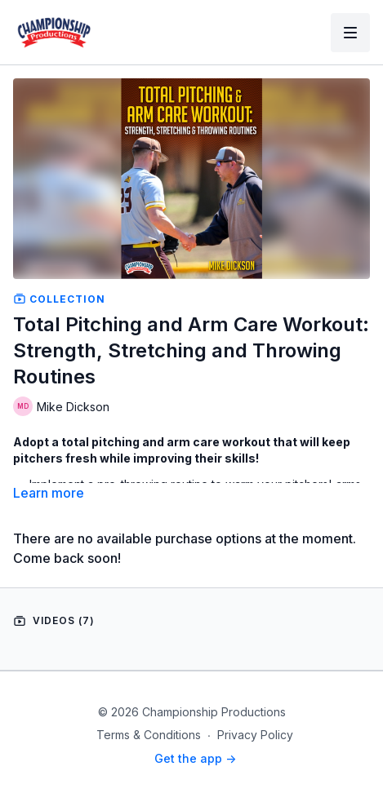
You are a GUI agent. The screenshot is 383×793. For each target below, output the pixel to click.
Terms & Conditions (148, 735)
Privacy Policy (255, 735)
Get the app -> (195, 758)
